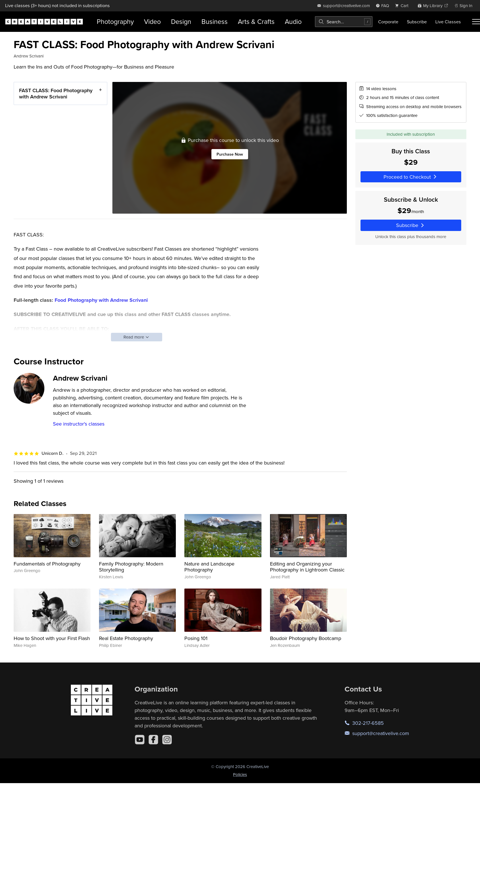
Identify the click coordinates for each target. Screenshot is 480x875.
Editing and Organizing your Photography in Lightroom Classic (307, 566)
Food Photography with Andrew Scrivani (101, 300)
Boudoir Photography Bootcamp (305, 638)
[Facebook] (153, 739)
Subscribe (417, 21)
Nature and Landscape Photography (209, 566)
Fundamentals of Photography (47, 563)
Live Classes (448, 21)
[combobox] (343, 21)
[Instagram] (167, 739)
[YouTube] (140, 739)
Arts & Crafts (256, 21)
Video (152, 21)
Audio (293, 21)
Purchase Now (230, 154)
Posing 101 (195, 638)
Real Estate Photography (126, 638)
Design (181, 21)
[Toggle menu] (476, 21)
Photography (115, 21)
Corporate (388, 21)
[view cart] (403, 5)
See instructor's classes (78, 423)
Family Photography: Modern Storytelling (131, 566)
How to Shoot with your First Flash (52, 638)
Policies (240, 774)
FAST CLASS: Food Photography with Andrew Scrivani (55, 93)
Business (214, 21)
